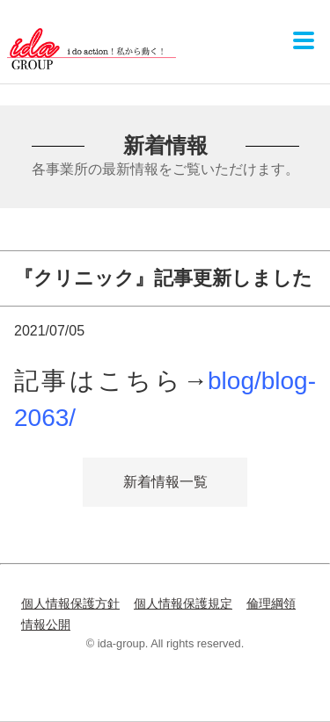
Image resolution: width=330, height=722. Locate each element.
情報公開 (45, 624)
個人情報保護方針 (70, 603)
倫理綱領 (271, 603)
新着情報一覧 (165, 481)
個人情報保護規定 (183, 603)
